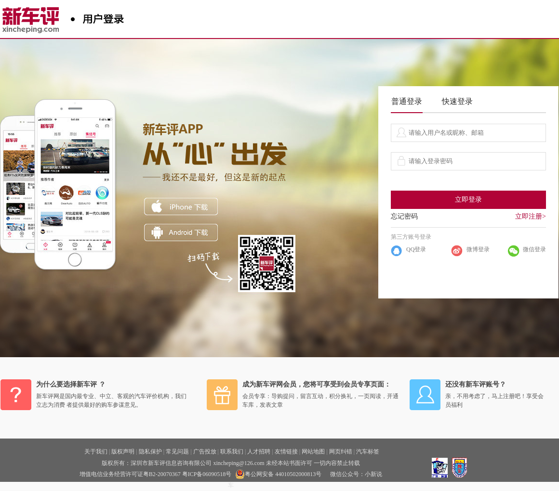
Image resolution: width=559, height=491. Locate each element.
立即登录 (468, 199)
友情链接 (286, 451)
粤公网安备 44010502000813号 (278, 474)
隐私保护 (150, 451)
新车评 (33, 17)
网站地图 (313, 451)
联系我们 (231, 451)
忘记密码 (404, 216)
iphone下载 (181, 206)
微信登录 (534, 249)
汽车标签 (367, 451)
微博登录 (478, 249)
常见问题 (177, 451)
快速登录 (457, 101)
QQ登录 (416, 249)
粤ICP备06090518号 (207, 474)
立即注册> (530, 216)
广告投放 (204, 451)
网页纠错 (340, 451)
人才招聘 (258, 451)
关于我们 (95, 451)
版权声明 (122, 451)
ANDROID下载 (181, 232)
